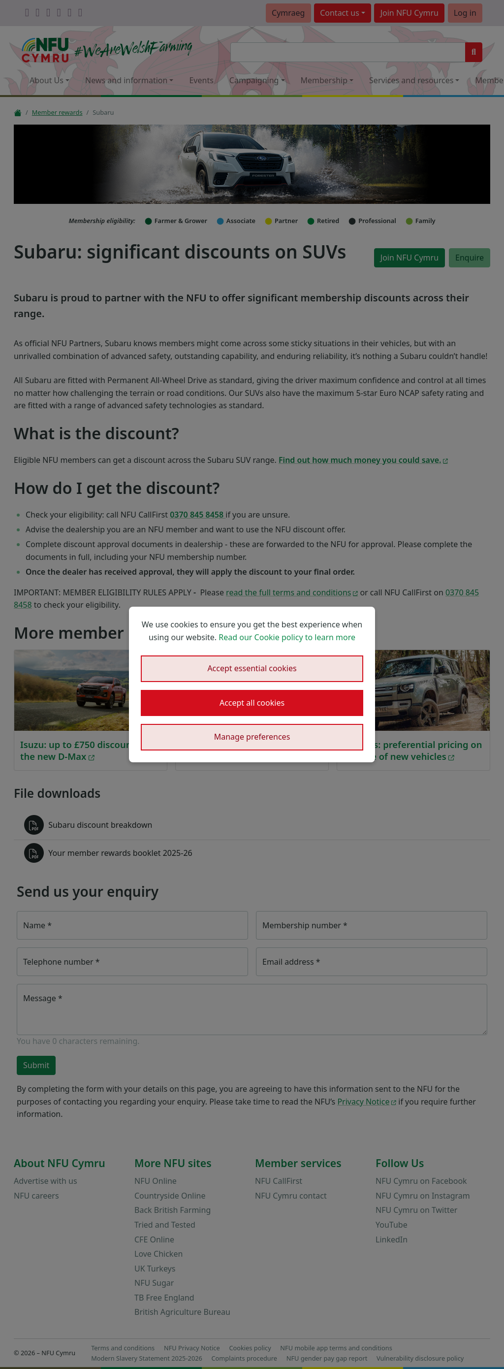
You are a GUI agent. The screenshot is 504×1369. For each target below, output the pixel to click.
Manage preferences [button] (252, 736)
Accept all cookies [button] (252, 702)
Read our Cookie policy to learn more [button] (287, 637)
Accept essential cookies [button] (251, 668)
